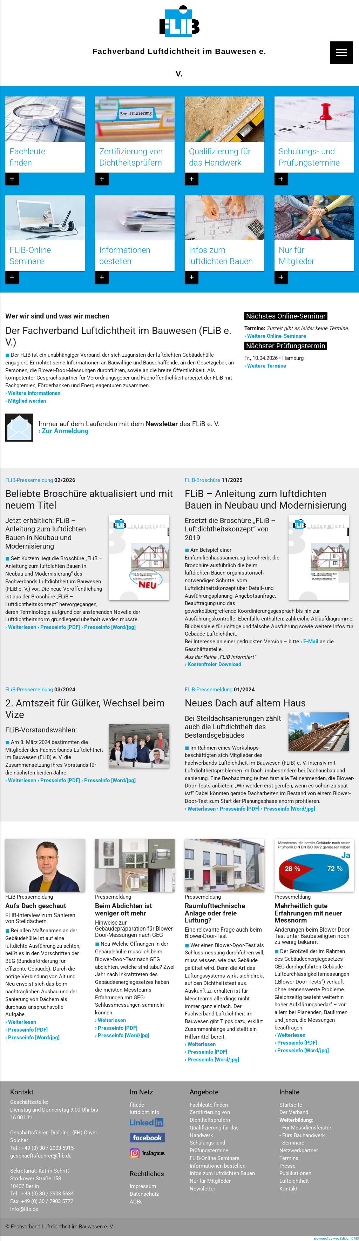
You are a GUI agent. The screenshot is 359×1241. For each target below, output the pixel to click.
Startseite (290, 1105)
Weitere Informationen (34, 393)
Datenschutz (144, 1194)
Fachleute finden (209, 1105)
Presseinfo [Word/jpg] (110, 627)
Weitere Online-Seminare (276, 336)
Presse (287, 1166)
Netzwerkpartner (298, 1151)
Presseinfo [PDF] (60, 627)
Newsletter (202, 1189)
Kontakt (288, 1189)
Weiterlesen (22, 627)
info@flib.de (24, 1209)
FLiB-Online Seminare (214, 1158)
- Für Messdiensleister (305, 1128)
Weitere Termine (266, 366)
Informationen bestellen (217, 1166)
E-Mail (310, 642)
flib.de (137, 1105)
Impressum (143, 1186)
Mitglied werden (27, 401)
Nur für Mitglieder (210, 1181)
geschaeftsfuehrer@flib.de (41, 1156)
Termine (288, 1158)
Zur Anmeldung (65, 431)
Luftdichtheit (294, 1181)
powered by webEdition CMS (336, 1238)
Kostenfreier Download (214, 665)
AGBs (136, 1202)
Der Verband (293, 1112)
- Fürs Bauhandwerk (302, 1136)
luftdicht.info (145, 1112)
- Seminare (291, 1143)
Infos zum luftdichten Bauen (222, 1173)
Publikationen (295, 1173)
